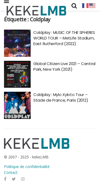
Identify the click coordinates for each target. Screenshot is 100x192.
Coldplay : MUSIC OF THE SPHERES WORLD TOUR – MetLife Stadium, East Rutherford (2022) (64, 38)
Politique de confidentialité (27, 166)
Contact (11, 172)
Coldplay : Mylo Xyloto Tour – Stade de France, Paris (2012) (60, 97)
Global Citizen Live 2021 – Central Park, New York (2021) (64, 66)
